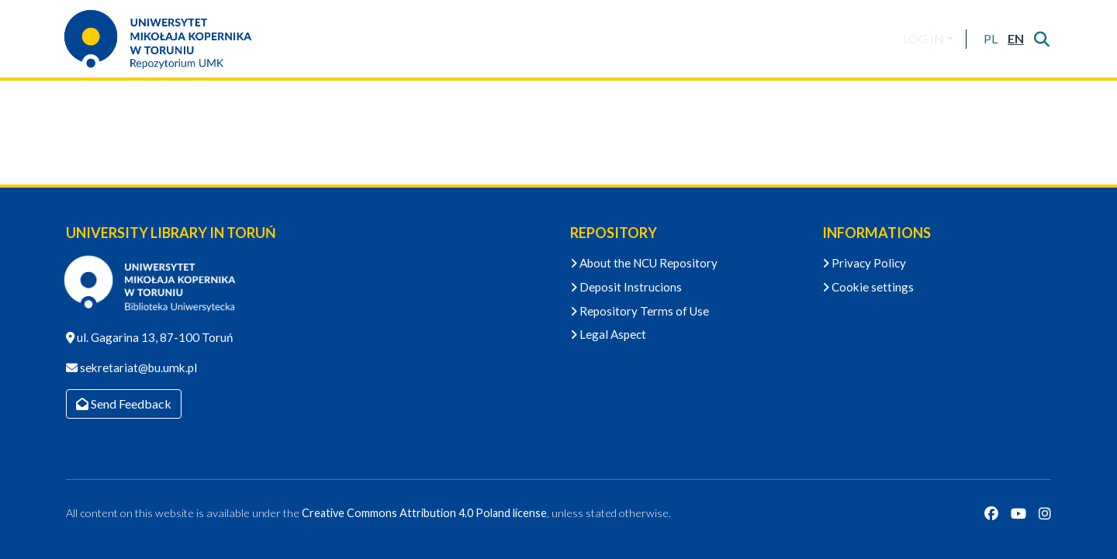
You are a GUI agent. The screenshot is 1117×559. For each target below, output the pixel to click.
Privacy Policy (864, 263)
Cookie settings (868, 287)
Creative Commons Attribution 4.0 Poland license (424, 512)
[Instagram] (1045, 513)
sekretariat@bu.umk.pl (137, 367)
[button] (990, 38)
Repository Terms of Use (639, 311)
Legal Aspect (608, 334)
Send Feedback (123, 403)
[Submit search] (1041, 38)
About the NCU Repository (644, 263)
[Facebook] (991, 513)
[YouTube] (1018, 513)
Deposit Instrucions (626, 287)
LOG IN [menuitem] (923, 38)
